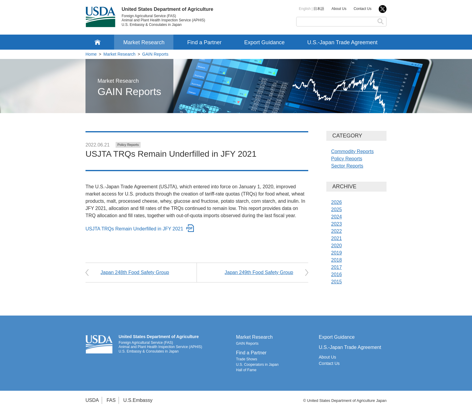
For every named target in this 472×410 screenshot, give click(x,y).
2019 (336, 252)
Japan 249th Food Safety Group (259, 272)
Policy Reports (128, 144)
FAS (111, 400)
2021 (336, 238)
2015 (336, 281)
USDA (92, 400)
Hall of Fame (246, 370)
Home (91, 54)
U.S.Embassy (138, 400)
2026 (336, 202)
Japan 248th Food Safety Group (135, 272)
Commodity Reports (352, 151)
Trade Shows (246, 359)
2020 (336, 245)
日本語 (318, 9)
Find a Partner (204, 42)
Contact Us (362, 9)
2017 (336, 267)
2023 (336, 224)
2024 (336, 216)
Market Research (143, 42)
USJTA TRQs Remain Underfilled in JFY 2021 (134, 228)
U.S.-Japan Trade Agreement (342, 42)
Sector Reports (347, 165)
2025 (336, 209)
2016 (336, 274)
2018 (336, 260)
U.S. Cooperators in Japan (257, 364)
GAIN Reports (155, 54)
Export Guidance (264, 42)
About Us (338, 9)
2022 (336, 231)
